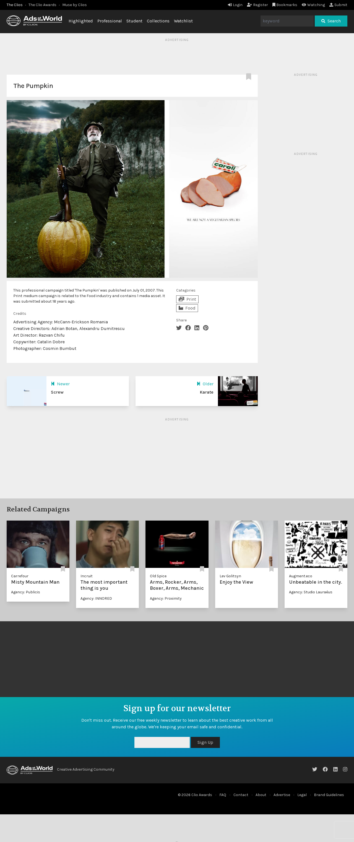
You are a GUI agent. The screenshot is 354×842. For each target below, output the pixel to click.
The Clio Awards (42, 4)
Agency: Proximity (166, 598)
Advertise (282, 794)
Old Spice (158, 576)
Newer (60, 383)
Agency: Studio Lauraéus (310, 592)
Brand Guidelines (329, 794)
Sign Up (205, 742)
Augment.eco (300, 576)
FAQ (222, 794)
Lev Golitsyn (230, 576)
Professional (109, 21)
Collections (158, 21)
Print (187, 299)
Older (205, 383)
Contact (240, 794)
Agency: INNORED (96, 598)
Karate (207, 392)
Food (187, 308)
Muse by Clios (74, 4)
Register (257, 4)
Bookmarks (285, 4)
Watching (313, 4)
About (261, 794)
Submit (338, 4)
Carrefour (19, 576)
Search (331, 21)
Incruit (86, 576)
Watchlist (183, 21)
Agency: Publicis (25, 592)
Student (134, 21)
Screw (57, 392)
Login (235, 4)
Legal (302, 794)
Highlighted (81, 21)
